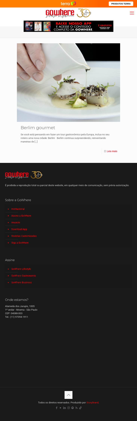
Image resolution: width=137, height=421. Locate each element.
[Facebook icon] (56, 408)
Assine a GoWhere (21, 215)
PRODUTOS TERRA (121, 4)
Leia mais (112, 151)
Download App (19, 229)
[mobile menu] (132, 13)
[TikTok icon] (80, 408)
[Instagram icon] (68, 408)
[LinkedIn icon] (64, 408)
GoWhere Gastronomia (23, 275)
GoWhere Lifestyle (21, 268)
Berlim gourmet (38, 127)
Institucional (18, 209)
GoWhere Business (21, 282)
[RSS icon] (76, 408)
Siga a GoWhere (20, 242)
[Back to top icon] (68, 395)
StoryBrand (92, 402)
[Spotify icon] (72, 408)
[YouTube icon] (60, 408)
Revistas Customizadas (24, 235)
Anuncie (15, 222)
